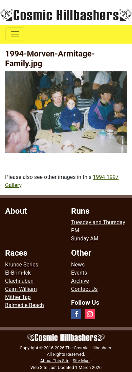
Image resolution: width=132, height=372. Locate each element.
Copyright (29, 347)
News (78, 264)
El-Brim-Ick (18, 273)
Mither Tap (18, 297)
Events (79, 273)
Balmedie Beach (24, 305)
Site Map (81, 360)
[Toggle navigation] (14, 34)
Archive (80, 281)
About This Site (54, 360)
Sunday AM (84, 238)
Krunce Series (21, 264)
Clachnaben (19, 281)
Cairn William (21, 289)
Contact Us (84, 289)
